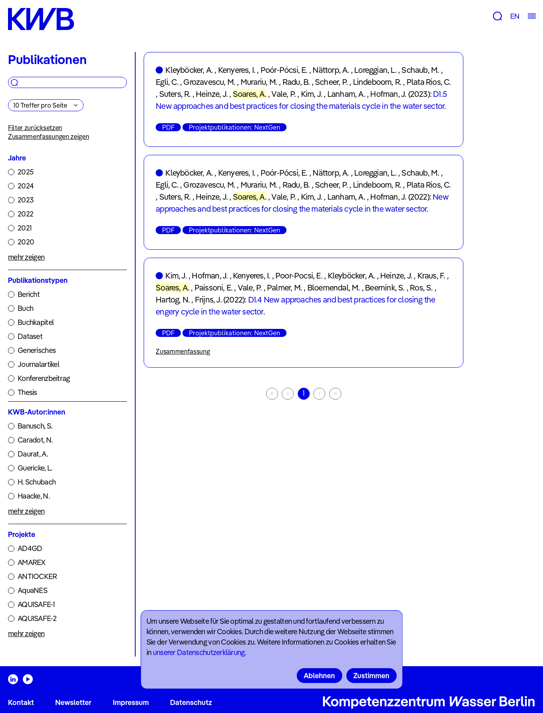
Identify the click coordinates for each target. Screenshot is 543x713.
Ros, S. (421, 287)
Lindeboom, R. (377, 82)
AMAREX (32, 562)
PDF (168, 127)
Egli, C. (167, 82)
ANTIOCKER (37, 576)
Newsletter (73, 702)
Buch (25, 308)
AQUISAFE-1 (36, 604)
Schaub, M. (420, 70)
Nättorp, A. (331, 70)
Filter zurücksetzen (35, 128)
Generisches (37, 350)
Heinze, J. (212, 94)
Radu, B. (296, 82)
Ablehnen (319, 675)
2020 (26, 241)
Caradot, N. (35, 440)
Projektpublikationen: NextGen (234, 127)
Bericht (29, 294)
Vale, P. (283, 94)
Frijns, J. (208, 299)
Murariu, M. (258, 82)
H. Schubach (37, 482)
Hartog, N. (173, 299)
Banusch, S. (35, 426)
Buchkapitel (36, 322)
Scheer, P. (331, 82)
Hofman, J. (388, 94)
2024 (26, 185)
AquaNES (32, 590)
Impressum (131, 702)
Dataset (30, 336)
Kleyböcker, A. (189, 70)
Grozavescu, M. (209, 82)
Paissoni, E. (213, 287)
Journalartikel (38, 364)
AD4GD (30, 548)
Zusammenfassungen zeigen (48, 136)
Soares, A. (249, 94)
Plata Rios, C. (429, 82)
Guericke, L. (35, 468)
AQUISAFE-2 (37, 618)
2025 (25, 171)
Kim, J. (311, 94)
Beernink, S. (385, 287)
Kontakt (21, 702)
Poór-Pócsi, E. (284, 70)
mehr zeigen (26, 257)
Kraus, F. (431, 275)
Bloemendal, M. (333, 287)
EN (514, 16)
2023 (25, 199)
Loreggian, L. (375, 70)
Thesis (27, 392)
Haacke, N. (34, 496)
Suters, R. (175, 94)
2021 (25, 227)
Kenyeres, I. (236, 70)
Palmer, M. (284, 287)
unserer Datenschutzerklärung (199, 652)
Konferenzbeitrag (44, 378)
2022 (25, 213)
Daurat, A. (33, 454)
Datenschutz (191, 702)
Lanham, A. (346, 94)
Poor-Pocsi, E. (299, 275)
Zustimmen (371, 675)
